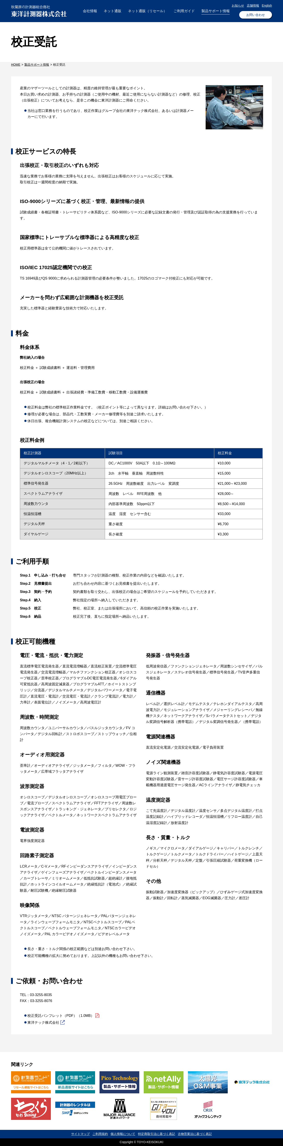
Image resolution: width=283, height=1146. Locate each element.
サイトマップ (80, 1134)
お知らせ (238, 5)
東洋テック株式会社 (43, 1022)
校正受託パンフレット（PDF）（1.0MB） (60, 1016)
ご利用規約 (100, 1134)
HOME (15, 64)
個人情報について (123, 1134)
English (267, 5)
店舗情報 (253, 5)
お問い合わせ (255, 15)
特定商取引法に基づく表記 (156, 1134)
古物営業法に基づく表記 (195, 1134)
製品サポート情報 (36, 64)
